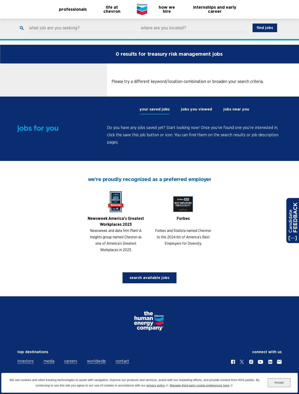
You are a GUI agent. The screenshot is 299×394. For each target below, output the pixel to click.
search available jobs (149, 277)
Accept (279, 382)
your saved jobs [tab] (155, 109)
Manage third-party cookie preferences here (201, 385)
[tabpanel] (194, 135)
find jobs (265, 32)
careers (70, 361)
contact (122, 361)
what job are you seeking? (54, 32)
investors (25, 361)
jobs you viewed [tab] (196, 109)
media (48, 361)
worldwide (96, 361)
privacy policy (157, 385)
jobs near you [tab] (236, 109)
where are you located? (163, 32)
